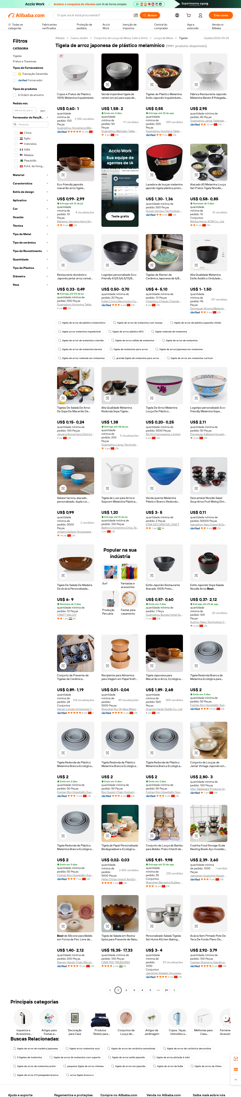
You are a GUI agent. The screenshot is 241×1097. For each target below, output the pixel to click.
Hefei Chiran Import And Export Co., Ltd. (120, 879)
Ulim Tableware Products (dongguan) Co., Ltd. (208, 789)
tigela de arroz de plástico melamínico (81, 322)
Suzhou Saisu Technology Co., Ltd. (208, 622)
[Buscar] (150, 15)
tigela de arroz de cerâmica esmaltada (131, 1048)
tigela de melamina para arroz (129, 349)
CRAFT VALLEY (67, 614)
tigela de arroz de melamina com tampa (137, 322)
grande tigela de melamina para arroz (135, 358)
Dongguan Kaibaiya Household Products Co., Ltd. (208, 434)
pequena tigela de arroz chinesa (83, 1066)
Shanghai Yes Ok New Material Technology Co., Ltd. (120, 709)
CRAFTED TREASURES (115, 962)
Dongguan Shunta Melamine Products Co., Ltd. (208, 308)
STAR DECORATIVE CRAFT (162, 524)
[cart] (189, 15)
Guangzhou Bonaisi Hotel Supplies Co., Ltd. (164, 614)
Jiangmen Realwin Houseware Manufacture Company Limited (164, 973)
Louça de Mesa (163, 38)
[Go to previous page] (110, 990)
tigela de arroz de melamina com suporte (75, 1057)
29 (166, 990)
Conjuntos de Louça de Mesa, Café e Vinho (121, 38)
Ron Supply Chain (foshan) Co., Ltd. (120, 792)
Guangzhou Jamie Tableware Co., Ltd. (208, 120)
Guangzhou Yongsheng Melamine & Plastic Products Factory (75, 128)
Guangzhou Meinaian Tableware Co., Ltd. (120, 131)
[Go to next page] (174, 990)
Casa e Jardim (79, 38)
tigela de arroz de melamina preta (34, 1066)
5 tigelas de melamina (27, 1057)
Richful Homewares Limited (163, 434)
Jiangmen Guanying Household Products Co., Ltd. (208, 875)
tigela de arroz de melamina (180, 340)
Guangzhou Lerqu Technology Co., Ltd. (120, 444)
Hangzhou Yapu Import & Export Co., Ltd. (208, 524)
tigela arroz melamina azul (82, 1048)
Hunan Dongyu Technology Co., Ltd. (164, 211)
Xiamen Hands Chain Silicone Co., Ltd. (75, 962)
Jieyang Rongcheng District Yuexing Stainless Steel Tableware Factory (75, 434)
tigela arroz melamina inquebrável (79, 331)
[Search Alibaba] (93, 15)
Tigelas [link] (183, 38)
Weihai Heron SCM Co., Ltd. (207, 221)
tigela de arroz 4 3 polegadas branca (35, 1075)
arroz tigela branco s (80, 1075)
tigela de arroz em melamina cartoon (190, 358)
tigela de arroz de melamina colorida (81, 340)
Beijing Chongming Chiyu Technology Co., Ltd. (120, 527)
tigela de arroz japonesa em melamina (179, 349)
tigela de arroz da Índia (168, 1066)
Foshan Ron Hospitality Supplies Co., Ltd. (208, 705)
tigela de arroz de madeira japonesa (35, 1048)
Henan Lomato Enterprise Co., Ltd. (75, 709)
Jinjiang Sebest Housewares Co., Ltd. (75, 531)
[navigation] (30, 514)
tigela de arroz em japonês (128, 1066)
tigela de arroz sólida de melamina (132, 340)
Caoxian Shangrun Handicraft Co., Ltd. (208, 962)
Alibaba (59, 38)
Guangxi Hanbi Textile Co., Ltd (164, 709)
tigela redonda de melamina (169, 331)
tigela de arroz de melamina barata (80, 349)
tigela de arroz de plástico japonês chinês (195, 322)
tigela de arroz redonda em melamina (81, 358)
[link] (236, 1059)
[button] (135, 15)
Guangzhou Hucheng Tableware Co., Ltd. (164, 131)
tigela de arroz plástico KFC (126, 331)
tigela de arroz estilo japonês (126, 1057)
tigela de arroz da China (206, 1066)
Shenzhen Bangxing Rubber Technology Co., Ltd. (164, 882)
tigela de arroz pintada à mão (171, 1057)
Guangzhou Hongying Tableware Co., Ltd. (75, 304)
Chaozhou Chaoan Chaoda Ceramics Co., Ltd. (164, 301)
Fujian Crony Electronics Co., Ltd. (120, 301)
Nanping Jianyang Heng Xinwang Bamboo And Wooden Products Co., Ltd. (75, 221)
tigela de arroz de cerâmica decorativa (187, 1048)
